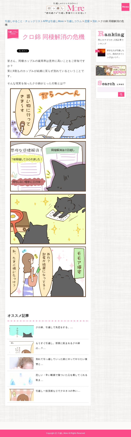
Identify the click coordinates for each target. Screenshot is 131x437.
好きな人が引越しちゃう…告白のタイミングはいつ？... (115, 53)
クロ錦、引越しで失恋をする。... (54, 327)
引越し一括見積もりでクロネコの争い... (58, 391)
